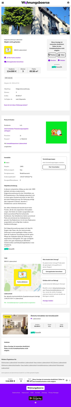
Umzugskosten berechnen (15, 62)
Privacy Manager (54, 393)
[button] (70, 380)
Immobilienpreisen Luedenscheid (17, 303)
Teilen (62, 55)
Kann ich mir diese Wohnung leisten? (15, 105)
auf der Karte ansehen (14, 58)
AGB (31, 393)
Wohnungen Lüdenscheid (9, 362)
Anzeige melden (48, 301)
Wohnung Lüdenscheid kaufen (10, 365)
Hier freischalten (54, 167)
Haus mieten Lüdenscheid (42, 362)
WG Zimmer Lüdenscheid (58, 362)
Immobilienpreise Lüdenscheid (46, 365)
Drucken (53, 60)
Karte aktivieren (22, 282)
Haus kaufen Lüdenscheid (29, 365)
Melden (62, 60)
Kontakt (37, 393)
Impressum (25, 393)
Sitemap (44, 393)
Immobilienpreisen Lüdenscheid (17, 143)
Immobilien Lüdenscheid (25, 362)
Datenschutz (16, 393)
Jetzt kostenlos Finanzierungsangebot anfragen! (16, 130)
